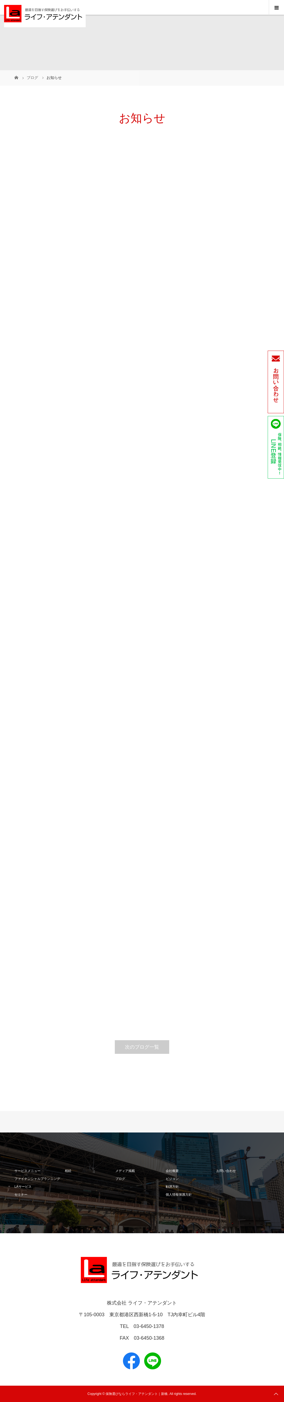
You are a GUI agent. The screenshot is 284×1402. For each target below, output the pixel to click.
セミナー (20, 1194)
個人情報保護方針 (179, 1194)
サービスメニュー (27, 1171)
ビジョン (172, 1179)
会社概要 (172, 1171)
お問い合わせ (226, 1171)
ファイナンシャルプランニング (37, 1179)
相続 (68, 1171)
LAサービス (23, 1187)
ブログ (120, 1179)
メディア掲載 (125, 1171)
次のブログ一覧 (142, 1047)
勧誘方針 (172, 1187)
